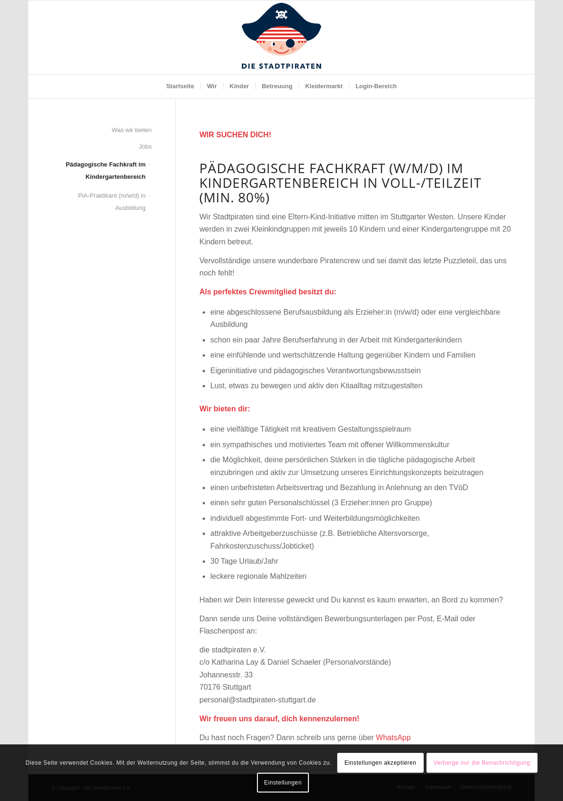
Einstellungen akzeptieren (380, 762)
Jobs (145, 146)
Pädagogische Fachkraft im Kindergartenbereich (105, 170)
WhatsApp (393, 738)
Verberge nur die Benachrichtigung (482, 762)
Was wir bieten (131, 130)
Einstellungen (283, 782)
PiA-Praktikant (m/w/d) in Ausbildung (111, 201)
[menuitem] (180, 86)
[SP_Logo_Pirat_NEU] (281, 37)
